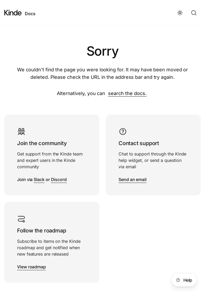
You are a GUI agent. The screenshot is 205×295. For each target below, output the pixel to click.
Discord (59, 179)
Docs (30, 13)
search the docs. (127, 93)
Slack (39, 179)
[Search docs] (194, 13)
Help (183, 280)
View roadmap (31, 266)
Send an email (133, 179)
